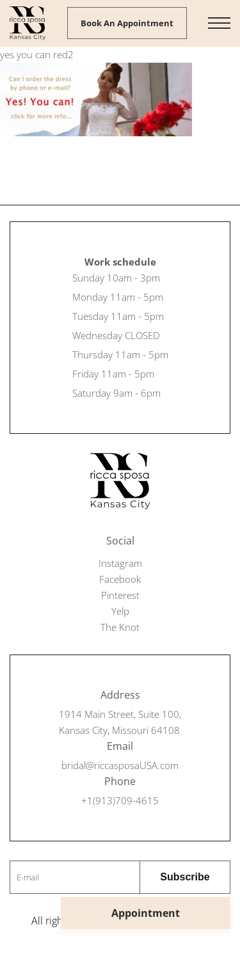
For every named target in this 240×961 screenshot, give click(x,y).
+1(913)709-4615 (120, 800)
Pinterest (120, 595)
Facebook (120, 579)
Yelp (120, 611)
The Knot (120, 627)
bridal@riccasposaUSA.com (120, 765)
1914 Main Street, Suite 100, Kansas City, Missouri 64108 (120, 722)
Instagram (120, 563)
